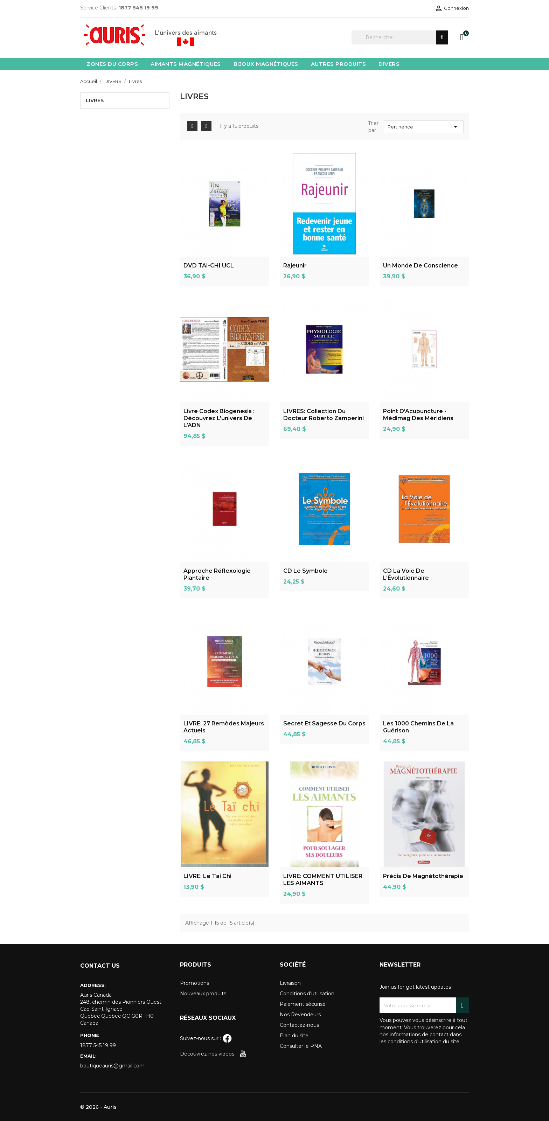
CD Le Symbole (305, 571)
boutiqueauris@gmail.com (112, 1066)
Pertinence (424, 127)
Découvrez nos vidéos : (214, 1054)
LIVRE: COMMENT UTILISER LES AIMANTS (322, 879)
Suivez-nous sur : (206, 1038)
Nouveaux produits (203, 993)
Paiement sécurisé (303, 1004)
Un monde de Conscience (420, 265)
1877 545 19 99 (98, 1045)
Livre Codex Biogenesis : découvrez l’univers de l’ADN (219, 418)
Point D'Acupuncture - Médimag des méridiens (418, 415)
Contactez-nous (299, 1025)
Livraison (290, 983)
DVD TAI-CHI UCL (208, 265)
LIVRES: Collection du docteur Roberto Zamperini (323, 415)
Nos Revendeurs (300, 1014)
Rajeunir (295, 265)
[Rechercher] (400, 37)
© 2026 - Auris (98, 1107)
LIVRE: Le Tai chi (207, 876)
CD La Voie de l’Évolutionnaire (406, 574)
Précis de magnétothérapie (423, 876)
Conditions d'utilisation (307, 993)
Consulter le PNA (301, 1046)
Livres (95, 100)
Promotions (194, 983)
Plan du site (294, 1035)
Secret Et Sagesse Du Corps (324, 723)
